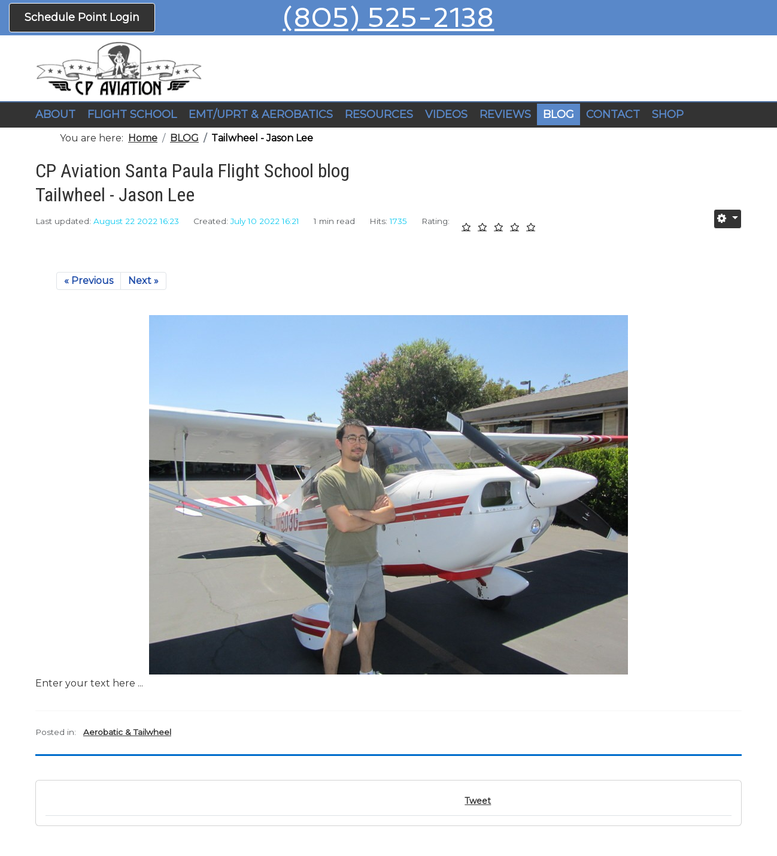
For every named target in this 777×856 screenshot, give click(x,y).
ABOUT (55, 114)
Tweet (478, 800)
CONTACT (613, 114)
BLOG (558, 114)
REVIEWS (505, 114)
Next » (143, 280)
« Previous (88, 280)
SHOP (668, 114)
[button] (132, 115)
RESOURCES (379, 114)
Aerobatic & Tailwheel (127, 732)
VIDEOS (446, 114)
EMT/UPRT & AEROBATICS (261, 114)
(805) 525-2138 (388, 18)
